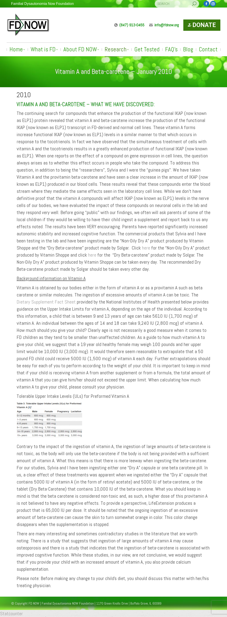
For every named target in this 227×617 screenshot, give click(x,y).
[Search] (177, 4)
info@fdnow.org (164, 24)
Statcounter (11, 613)
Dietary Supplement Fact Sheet (46, 302)
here (146, 248)
